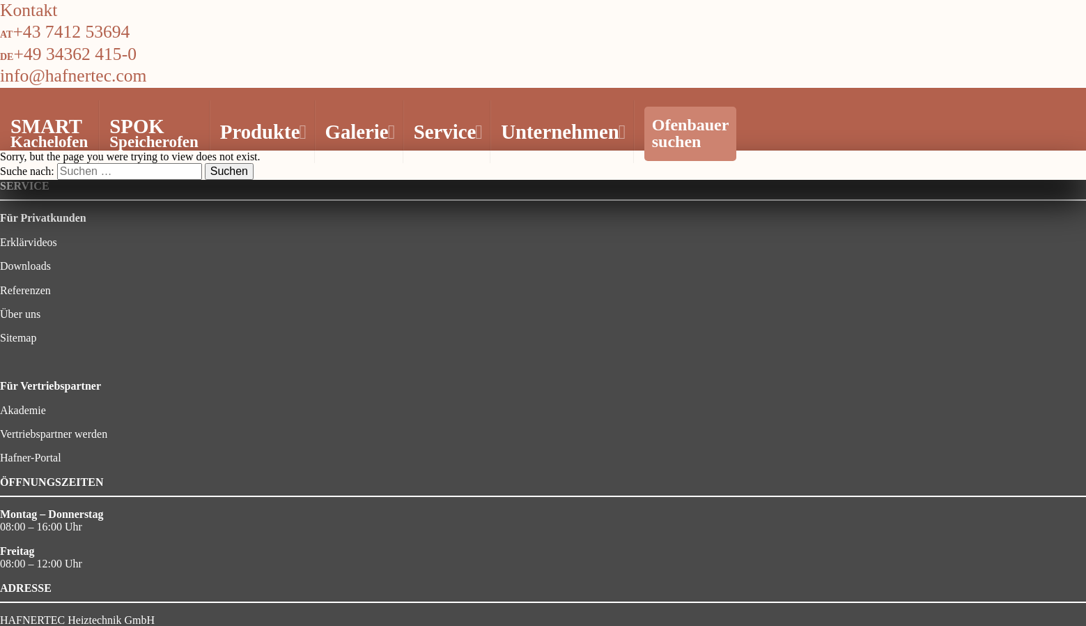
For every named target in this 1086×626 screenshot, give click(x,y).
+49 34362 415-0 (75, 54)
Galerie (358, 131)
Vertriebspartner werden (53, 434)
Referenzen (25, 290)
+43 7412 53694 (71, 32)
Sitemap (18, 338)
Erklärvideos (28, 242)
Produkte (261, 131)
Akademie (23, 410)
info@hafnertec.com (73, 76)
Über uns (20, 314)
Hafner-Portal (30, 458)
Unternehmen (561, 131)
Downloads (25, 266)
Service (446, 131)
